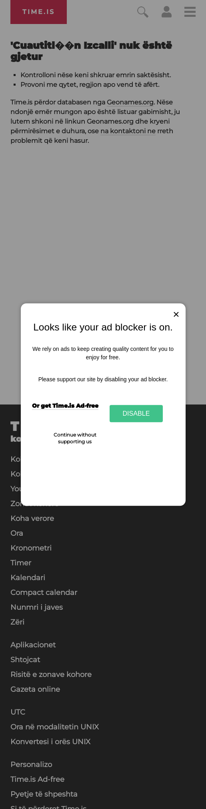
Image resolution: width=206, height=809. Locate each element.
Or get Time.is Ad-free (65, 405)
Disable (136, 413)
